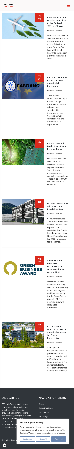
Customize (27, 439)
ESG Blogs (43, 416)
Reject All (43, 439)
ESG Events (44, 412)
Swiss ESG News (46, 408)
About (41, 404)
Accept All (59, 439)
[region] (43, 431)
